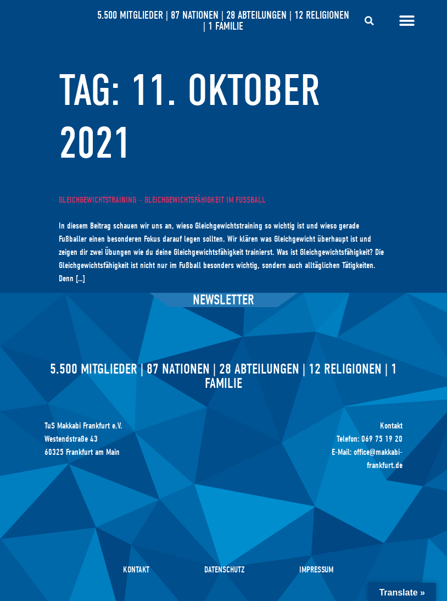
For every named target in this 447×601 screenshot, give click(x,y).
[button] (369, 21)
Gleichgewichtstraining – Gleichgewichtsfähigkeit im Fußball (162, 200)
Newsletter (223, 300)
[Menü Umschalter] (407, 21)
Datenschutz (224, 570)
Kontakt (136, 570)
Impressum (316, 570)
